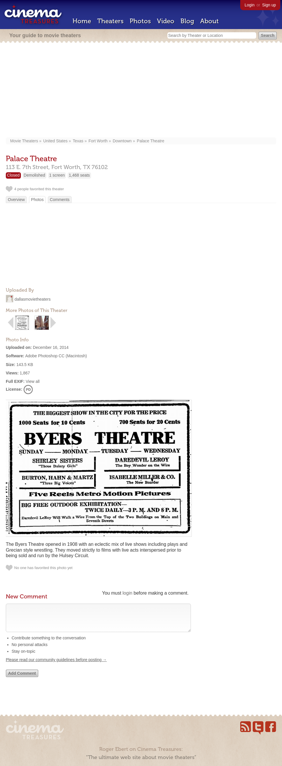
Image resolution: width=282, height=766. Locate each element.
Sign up (269, 5)
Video (165, 21)
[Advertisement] (141, 90)
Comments (60, 199)
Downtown (122, 141)
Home (82, 21)
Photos (140, 21)
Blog (187, 21)
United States (55, 141)
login (127, 593)
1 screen (57, 175)
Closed (13, 175)
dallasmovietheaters (33, 299)
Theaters (110, 21)
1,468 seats (79, 175)
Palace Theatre (150, 141)
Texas (78, 141)
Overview (16, 199)
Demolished (34, 175)
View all (32, 381)
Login (249, 5)
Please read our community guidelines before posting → (56, 665)
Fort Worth (98, 141)
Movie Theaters (24, 141)
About (209, 21)
